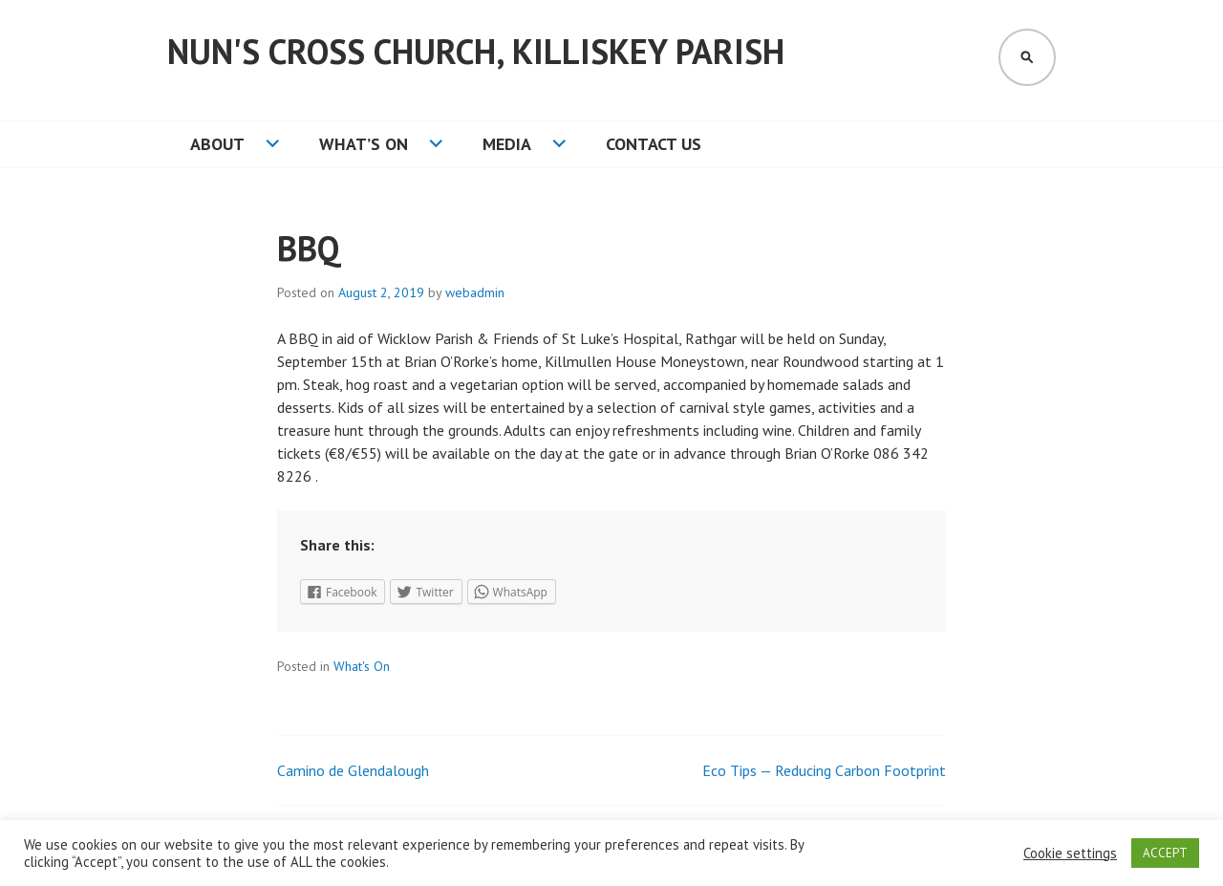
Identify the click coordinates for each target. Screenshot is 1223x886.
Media (507, 144)
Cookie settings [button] (1070, 853)
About (217, 144)
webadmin (474, 292)
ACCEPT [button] (1165, 853)
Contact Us (653, 144)
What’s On (363, 144)
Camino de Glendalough (353, 770)
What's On (361, 666)
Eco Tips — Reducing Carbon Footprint (824, 770)
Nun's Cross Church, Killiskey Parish (475, 51)
